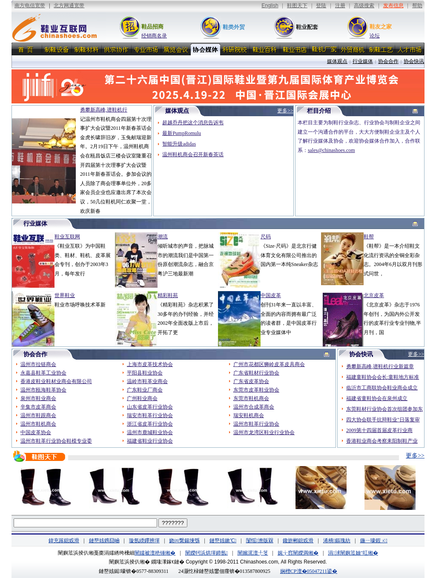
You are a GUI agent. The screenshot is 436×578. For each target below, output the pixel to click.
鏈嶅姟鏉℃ (222, 541)
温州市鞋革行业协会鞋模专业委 (56, 441)
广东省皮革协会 (251, 381)
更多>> (415, 455)
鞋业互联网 (67, 237)
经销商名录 (154, 36)
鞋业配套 (307, 27)
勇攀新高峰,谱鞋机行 (103, 110)
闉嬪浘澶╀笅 (253, 553)
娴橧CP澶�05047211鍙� (308, 571)
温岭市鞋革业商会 (147, 381)
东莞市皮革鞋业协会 (256, 390)
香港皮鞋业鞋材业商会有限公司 (56, 381)
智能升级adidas (179, 144)
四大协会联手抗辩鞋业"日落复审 (383, 420)
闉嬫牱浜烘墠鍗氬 (206, 553)
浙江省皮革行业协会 (150, 424)
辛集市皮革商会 (38, 407)
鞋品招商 (152, 26)
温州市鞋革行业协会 (256, 424)
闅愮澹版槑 (259, 541)
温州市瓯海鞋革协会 (43, 390)
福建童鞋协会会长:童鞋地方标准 (382, 377)
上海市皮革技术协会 (150, 364)
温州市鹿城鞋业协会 (150, 432)
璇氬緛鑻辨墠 (144, 541)
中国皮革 (271, 295)
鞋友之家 (381, 26)
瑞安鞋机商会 (248, 415)
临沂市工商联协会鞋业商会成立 (382, 388)
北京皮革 (374, 295)
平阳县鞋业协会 (145, 373)
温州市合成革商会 (253, 407)
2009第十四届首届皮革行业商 (379, 430)
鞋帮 (369, 237)
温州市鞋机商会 (38, 424)
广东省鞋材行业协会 (256, 373)
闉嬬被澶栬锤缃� (155, 553)
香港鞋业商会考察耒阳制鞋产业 (382, 441)
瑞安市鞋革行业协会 (150, 415)
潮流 (163, 237)
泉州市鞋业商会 (38, 398)
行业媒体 (363, 61)
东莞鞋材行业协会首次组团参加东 (384, 409)
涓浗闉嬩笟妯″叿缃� (353, 553)
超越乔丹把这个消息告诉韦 (193, 123)
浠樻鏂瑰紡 (336, 541)
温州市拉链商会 (38, 364)
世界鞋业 (64, 295)
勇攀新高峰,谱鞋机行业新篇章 (380, 366)
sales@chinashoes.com (331, 150)
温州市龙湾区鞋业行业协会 (264, 432)
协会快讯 (414, 61)
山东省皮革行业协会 (150, 407)
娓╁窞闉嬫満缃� (298, 553)
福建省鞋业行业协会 (150, 441)
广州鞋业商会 (142, 398)
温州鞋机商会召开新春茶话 (193, 154)
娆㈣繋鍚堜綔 (184, 541)
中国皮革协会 (35, 432)
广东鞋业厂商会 (145, 390)
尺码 (266, 237)
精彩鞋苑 (168, 295)
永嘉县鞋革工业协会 (43, 373)
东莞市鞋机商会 (251, 398)
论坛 (375, 36)
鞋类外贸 (234, 27)
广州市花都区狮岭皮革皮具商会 (269, 364)
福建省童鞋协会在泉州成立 (376, 398)
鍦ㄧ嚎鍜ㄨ (373, 541)
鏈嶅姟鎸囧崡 (104, 541)
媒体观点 (337, 61)
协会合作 (388, 61)
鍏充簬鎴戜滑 (64, 541)
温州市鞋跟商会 (38, 415)
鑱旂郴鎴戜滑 (298, 541)
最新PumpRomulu (181, 133)
